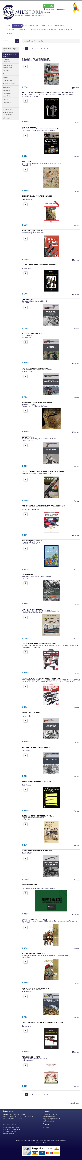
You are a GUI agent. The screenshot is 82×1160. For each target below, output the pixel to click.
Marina (5, 74)
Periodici (5, 99)
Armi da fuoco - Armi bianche (33, 41)
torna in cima (74, 1103)
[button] (26, 66)
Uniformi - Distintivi (9, 84)
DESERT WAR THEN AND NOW (14, 1114)
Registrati (61, 9)
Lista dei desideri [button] (49, 9)
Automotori (6, 118)
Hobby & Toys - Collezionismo (8, 113)
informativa (46, 1127)
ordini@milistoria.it (49, 1117)
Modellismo (6, 90)
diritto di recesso (8, 1134)
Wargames (6, 87)
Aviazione (6, 70)
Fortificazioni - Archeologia (7, 95)
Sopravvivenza (7, 102)
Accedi (46, 12)
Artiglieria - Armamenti (6, 61)
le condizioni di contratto (11, 1127)
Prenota (76, 122)
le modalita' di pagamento (11, 1129)
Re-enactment (7, 109)
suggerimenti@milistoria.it (51, 1119)
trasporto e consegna (10, 1131)
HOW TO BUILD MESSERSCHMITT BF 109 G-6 (19, 1117)
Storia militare (7, 80)
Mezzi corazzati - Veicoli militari (8, 66)
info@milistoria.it (48, 1121)
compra (75, 88)
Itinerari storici (7, 106)
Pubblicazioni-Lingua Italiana (9, 50)
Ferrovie (5, 77)
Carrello (48, 6)
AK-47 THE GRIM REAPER (12, 1119)
